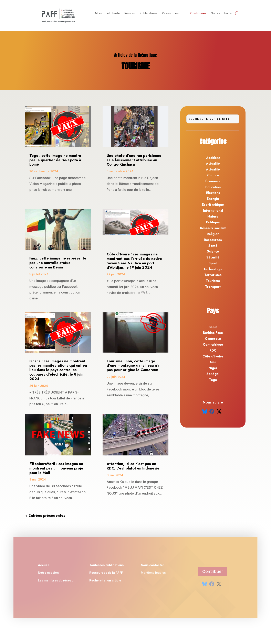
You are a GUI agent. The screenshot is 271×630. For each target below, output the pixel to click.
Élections (213, 192)
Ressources (170, 13)
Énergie (213, 198)
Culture (213, 175)
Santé (212, 245)
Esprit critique (213, 204)
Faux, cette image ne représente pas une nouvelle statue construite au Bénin (57, 263)
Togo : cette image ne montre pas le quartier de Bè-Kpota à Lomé (55, 160)
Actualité (213, 163)
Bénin (213, 327)
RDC (212, 350)
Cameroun (213, 338)
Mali (213, 362)
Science (213, 251)
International (213, 210)
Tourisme (213, 280)
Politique (213, 222)
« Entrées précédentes (45, 515)
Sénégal (213, 374)
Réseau (129, 13)
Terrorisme (213, 275)
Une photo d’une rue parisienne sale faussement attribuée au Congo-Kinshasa (134, 160)
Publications (148, 13)
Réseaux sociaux (213, 228)
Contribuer (198, 13)
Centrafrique (213, 344)
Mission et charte (107, 13)
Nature (212, 216)
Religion (213, 234)
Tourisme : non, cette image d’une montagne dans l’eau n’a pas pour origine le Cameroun (133, 365)
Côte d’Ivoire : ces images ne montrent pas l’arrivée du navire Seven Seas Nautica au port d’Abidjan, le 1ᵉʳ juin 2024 (134, 261)
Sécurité (212, 257)
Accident (213, 157)
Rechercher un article (105, 581)
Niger (212, 368)
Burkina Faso (213, 332)
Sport (213, 263)
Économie (212, 181)
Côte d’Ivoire (212, 356)
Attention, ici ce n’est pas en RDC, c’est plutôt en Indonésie (133, 466)
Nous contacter (222, 13)
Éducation (213, 187)
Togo (213, 379)
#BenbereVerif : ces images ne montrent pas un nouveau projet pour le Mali (57, 468)
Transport (213, 286)
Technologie (213, 269)
